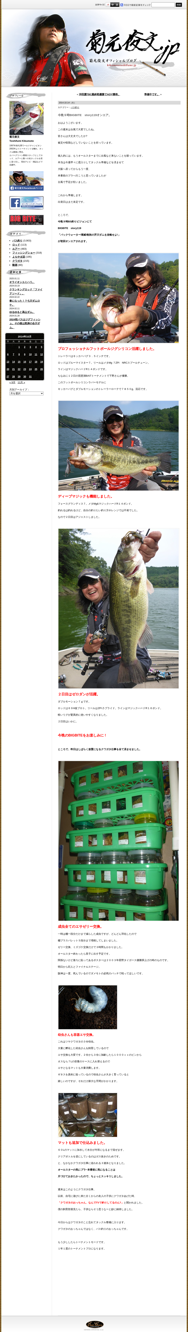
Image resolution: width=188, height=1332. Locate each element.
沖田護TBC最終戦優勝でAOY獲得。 (99, 94)
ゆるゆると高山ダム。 (22, 312)
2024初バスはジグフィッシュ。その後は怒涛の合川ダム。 (24, 323)
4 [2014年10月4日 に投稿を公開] (36, 347)
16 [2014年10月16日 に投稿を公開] (24, 361)
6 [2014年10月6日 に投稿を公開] (8, 354)
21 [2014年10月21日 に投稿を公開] (13, 369)
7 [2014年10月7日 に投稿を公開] (13, 354)
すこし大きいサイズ (112, 4)
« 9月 (12, 382)
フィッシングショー (23, 252)
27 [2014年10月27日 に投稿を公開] (8, 376)
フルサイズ (117, 4)
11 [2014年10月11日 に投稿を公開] (36, 354)
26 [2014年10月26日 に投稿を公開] (41, 369)
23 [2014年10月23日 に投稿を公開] (24, 369)
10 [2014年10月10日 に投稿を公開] (30, 354)
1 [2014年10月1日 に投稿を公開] (19, 347)
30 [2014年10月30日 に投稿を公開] (24, 376)
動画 (14, 264)
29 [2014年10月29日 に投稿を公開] (19, 376)
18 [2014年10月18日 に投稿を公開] (36, 361)
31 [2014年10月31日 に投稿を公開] (30, 376)
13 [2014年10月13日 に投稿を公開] (8, 361)
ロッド (16, 244)
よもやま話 (18, 256)
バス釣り (17, 240)
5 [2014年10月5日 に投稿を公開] (41, 347)
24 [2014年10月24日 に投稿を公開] (30, 369)
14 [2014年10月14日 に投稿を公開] (13, 361)
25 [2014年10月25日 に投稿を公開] (36, 369)
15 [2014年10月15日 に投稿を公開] (19, 361)
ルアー (16, 248)
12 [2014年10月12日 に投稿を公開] (41, 354)
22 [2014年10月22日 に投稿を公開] (19, 369)
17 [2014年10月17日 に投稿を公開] (30, 361)
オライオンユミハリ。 (22, 282)
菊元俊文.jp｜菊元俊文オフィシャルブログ (94, 48)
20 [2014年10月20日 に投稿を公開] (8, 369)
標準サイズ (108, 4)
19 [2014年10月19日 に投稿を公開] (41, 361)
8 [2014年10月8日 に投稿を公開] (19, 354)
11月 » (21, 382)
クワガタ (17, 260)
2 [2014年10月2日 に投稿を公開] (24, 347)
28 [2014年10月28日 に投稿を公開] (13, 376)
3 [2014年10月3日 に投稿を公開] (30, 347)
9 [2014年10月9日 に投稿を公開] (24, 354)
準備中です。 (151, 94)
